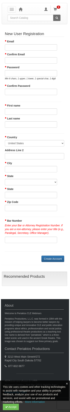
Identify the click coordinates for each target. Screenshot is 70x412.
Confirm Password (18, 85)
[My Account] (45, 9)
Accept (10, 406)
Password (13, 67)
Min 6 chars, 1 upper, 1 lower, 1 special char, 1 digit (30, 78)
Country (11, 137)
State (9, 176)
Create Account (53, 258)
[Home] (20, 9)
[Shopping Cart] (57, 9)
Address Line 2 (14, 150)
